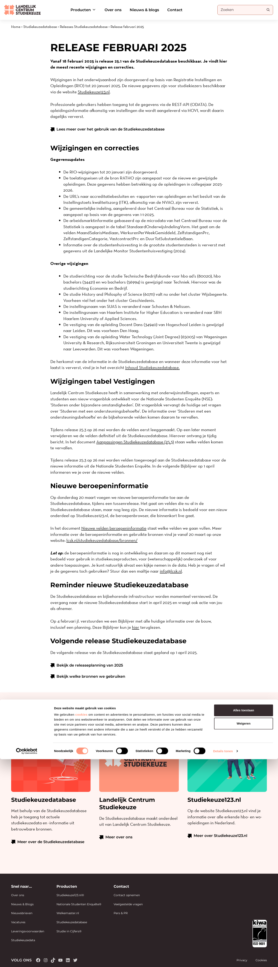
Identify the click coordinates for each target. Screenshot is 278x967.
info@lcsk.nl (171, 571)
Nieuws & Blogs (22, 904)
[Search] (268, 9)
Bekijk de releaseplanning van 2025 (90, 665)
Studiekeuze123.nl (94, 92)
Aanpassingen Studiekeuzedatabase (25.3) (135, 442)
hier (135, 627)
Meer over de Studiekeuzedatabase (50, 842)
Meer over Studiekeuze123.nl (220, 835)
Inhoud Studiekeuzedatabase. (152, 367)
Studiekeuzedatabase (40, 26)
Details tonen (223, 959)
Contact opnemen (127, 895)
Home (15, 26)
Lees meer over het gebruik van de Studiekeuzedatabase (111, 129)
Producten (83, 10)
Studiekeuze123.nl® (70, 895)
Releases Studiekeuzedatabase (84, 26)
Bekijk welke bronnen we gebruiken (91, 676)
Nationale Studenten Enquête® (79, 904)
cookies (81, 922)
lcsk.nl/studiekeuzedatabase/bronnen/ (102, 540)
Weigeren (243, 931)
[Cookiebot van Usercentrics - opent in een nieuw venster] (27, 959)
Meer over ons (118, 837)
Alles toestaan (243, 918)
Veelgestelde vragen (128, 904)
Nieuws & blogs (144, 10)
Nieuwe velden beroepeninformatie (113, 528)
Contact (175, 10)
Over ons (113, 10)
